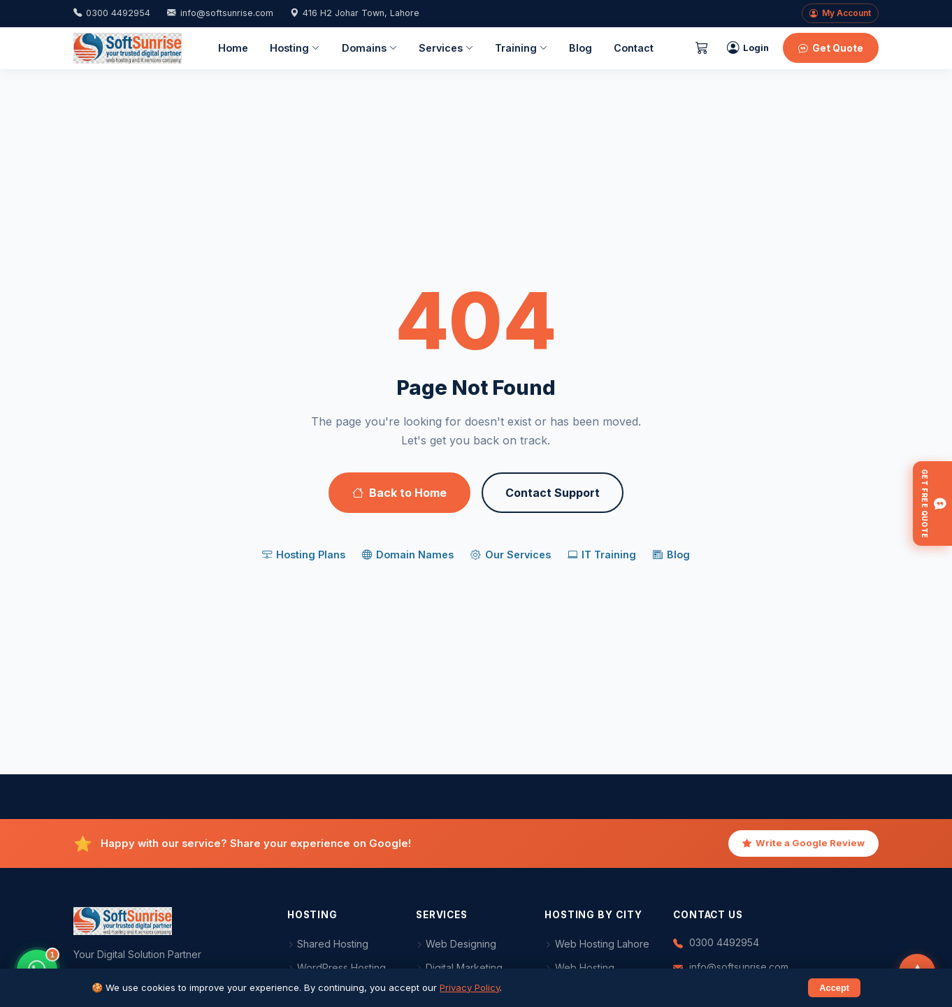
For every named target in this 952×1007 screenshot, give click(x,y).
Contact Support (552, 493)
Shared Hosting (328, 944)
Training (521, 48)
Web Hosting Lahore (596, 944)
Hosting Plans (303, 554)
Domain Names (408, 554)
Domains (369, 48)
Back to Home (399, 493)
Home (233, 48)
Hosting (294, 48)
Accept (834, 988)
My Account (840, 13)
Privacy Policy (470, 987)
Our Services (510, 554)
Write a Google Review (803, 843)
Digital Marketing (459, 967)
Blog (580, 48)
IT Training (602, 554)
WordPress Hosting (337, 967)
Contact (634, 48)
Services (446, 48)
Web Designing (456, 944)
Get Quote (830, 48)
